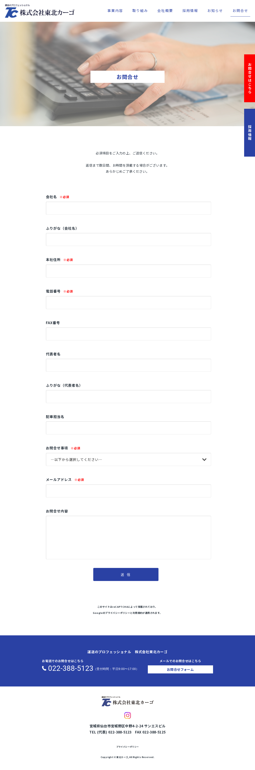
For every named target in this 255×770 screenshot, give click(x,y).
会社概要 (165, 10)
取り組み (140, 10)
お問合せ (240, 10)
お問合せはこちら (249, 78)
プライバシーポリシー (117, 612)
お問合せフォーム (180, 669)
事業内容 (115, 10)
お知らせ (215, 10)
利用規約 (138, 612)
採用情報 (190, 10)
